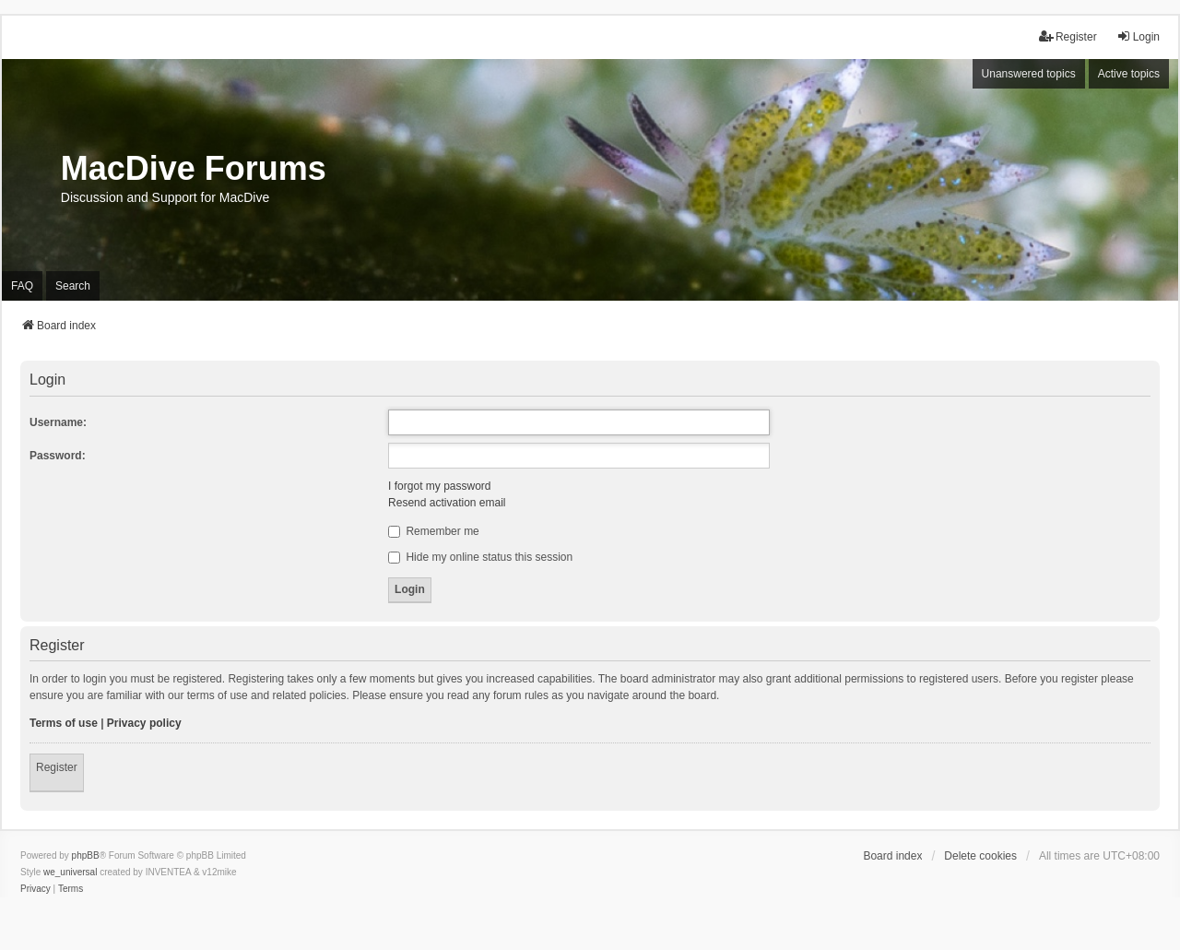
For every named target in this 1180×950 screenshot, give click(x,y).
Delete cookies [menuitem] (980, 855)
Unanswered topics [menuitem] (1029, 73)
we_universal (70, 872)
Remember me (433, 531)
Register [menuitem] (1068, 36)
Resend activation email (446, 502)
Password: (58, 455)
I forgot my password (439, 486)
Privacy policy (144, 723)
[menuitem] (35, 889)
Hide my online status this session (480, 557)
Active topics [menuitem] (1129, 73)
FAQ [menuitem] (22, 285)
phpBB (86, 855)
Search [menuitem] (72, 285)
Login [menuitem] (1138, 36)
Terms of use (64, 723)
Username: (58, 422)
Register (56, 767)
